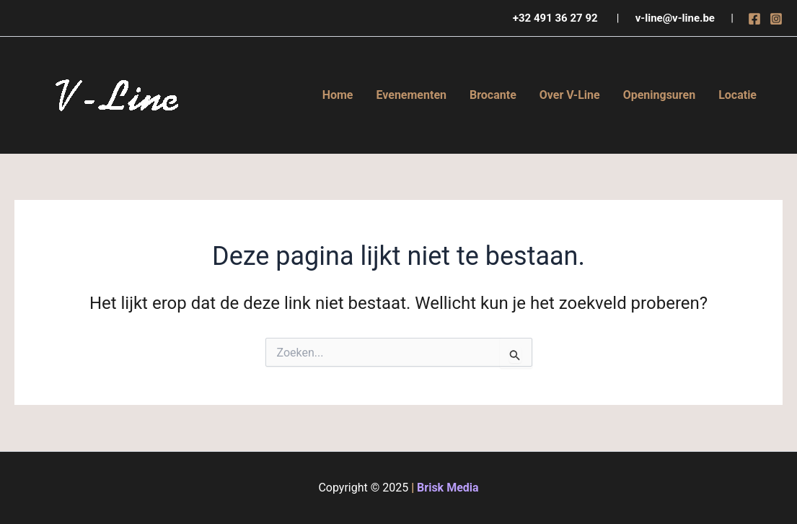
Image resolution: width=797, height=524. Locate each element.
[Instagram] (776, 18)
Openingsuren (659, 95)
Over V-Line (570, 95)
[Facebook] (754, 18)
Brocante (493, 95)
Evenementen (411, 95)
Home (337, 95)
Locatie (737, 95)
